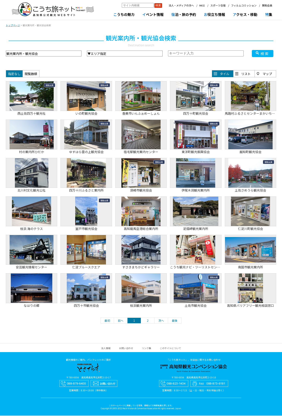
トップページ (13, 25)
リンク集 (146, 348)
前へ (120, 321)
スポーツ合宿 (218, 5)
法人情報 (105, 348)
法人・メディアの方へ (181, 5)
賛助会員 (267, 5)
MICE (202, 5)
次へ (161, 321)
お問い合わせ (126, 348)
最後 (174, 321)
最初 (107, 321)
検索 (264, 53)
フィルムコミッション (244, 5)
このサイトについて (170, 348)
